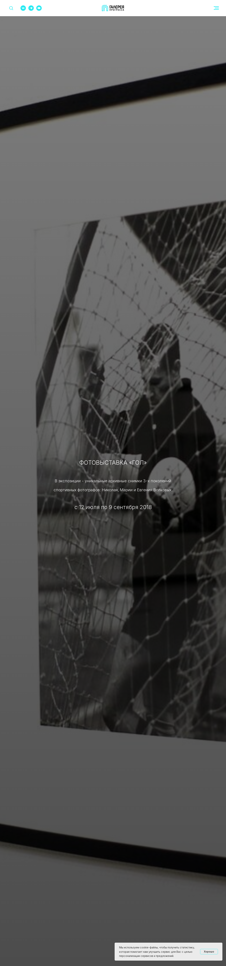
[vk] (23, 9)
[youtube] (39, 9)
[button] (11, 8)
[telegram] (31, 9)
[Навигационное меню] (216, 8)
